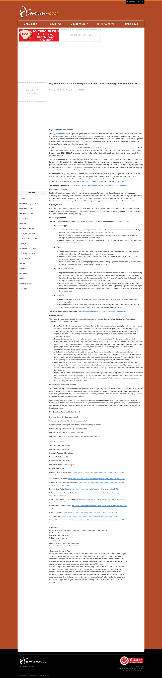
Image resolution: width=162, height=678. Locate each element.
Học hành (32, 274)
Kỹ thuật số (32, 219)
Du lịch (32, 264)
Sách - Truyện (32, 259)
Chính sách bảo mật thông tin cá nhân (130, 669)
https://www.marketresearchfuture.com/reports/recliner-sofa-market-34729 (92, 489)
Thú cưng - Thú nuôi (32, 254)
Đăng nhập (131, 2)
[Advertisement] (107, 12)
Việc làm (32, 269)
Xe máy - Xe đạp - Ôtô (32, 239)
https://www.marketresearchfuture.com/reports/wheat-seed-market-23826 (90, 512)
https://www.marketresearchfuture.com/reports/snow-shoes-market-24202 (90, 516)
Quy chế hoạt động (136, 666)
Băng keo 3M (23, 675)
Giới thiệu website (32, 284)
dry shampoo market (61, 134)
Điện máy (32, 224)
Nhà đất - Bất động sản (32, 229)
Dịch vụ (32, 279)
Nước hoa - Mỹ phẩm (32, 204)
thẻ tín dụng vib (44, 675)
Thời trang (32, 199)
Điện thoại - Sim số (32, 209)
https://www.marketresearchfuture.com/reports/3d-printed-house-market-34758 (96, 479)
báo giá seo (33, 675)
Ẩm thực (32, 244)
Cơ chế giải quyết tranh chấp (133, 671)
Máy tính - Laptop (32, 214)
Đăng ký (140, 2)
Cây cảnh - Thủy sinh (32, 249)
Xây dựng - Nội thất (32, 234)
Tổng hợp (32, 289)
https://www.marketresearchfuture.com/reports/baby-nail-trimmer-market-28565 (96, 520)
